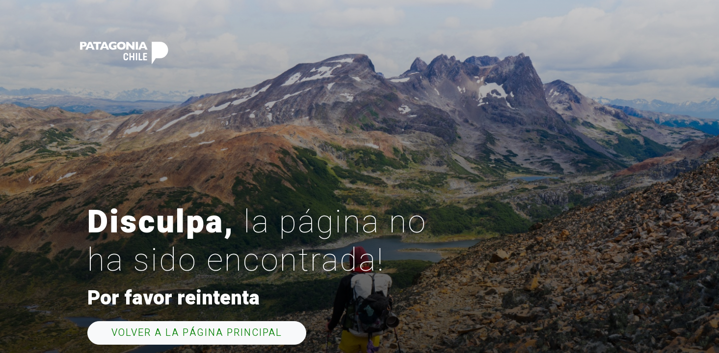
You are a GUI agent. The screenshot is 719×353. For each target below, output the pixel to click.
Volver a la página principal (196, 333)
